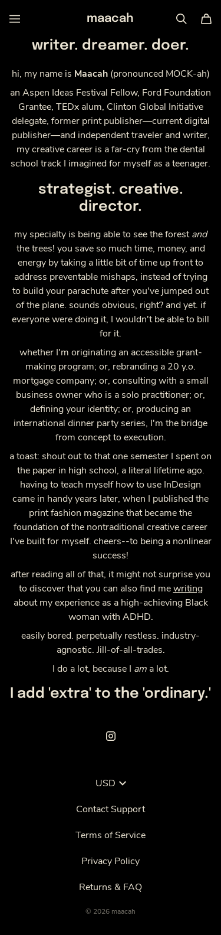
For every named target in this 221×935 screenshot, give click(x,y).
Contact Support (110, 809)
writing (188, 588)
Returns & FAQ (110, 887)
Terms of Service (110, 835)
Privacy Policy (110, 861)
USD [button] (110, 783)
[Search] (181, 19)
